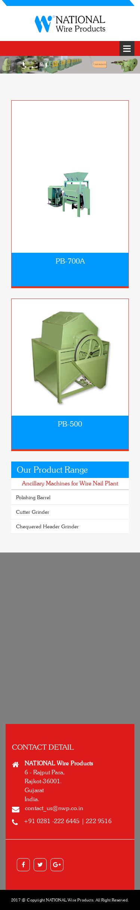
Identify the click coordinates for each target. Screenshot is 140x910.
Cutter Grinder (32, 511)
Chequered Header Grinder (47, 526)
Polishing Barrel (33, 497)
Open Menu (126, 48)
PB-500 (70, 423)
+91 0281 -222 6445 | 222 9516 (68, 821)
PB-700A (70, 260)
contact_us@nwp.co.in (54, 808)
